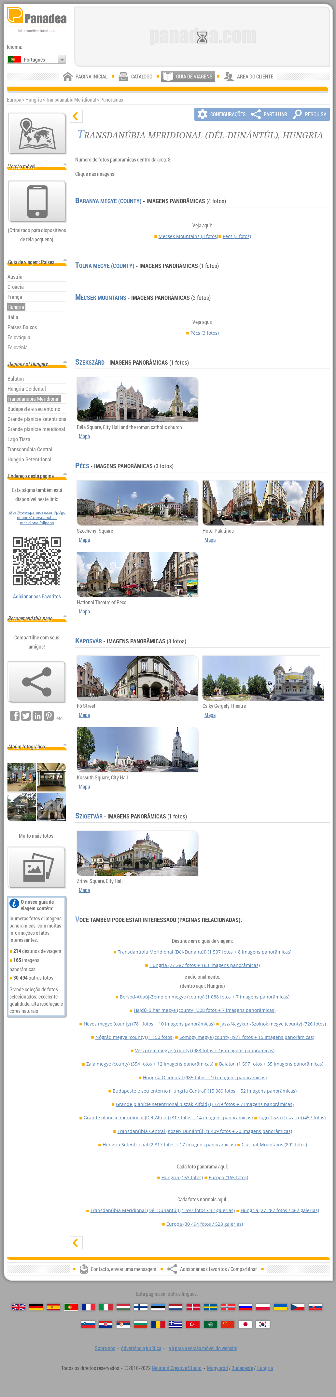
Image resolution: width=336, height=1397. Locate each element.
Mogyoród (217, 1368)
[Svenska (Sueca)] (210, 1307)
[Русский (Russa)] (245, 1307)
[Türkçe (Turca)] (193, 1324)
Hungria (33, 99)
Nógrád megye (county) (134, 1037)
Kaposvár (88, 641)
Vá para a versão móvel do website (203, 1348)
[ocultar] (76, 116)
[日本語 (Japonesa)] (245, 1324)
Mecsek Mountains (188, 236)
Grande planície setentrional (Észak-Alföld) (205, 1104)
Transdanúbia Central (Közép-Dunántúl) (205, 1131)
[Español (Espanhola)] (54, 1307)
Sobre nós (105, 1348)
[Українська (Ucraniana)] (280, 1307)
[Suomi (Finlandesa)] (141, 1307)
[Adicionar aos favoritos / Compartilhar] (37, 682)
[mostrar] (76, 1242)
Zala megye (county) (149, 1064)
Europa (228, 1177)
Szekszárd (90, 362)
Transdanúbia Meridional (71, 99)
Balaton (271, 1064)
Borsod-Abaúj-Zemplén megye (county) (204, 997)
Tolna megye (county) (104, 266)
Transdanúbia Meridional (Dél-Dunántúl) (204, 952)
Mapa (84, 436)
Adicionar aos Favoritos (37, 596)
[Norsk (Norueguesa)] (228, 1307)
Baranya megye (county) (108, 201)
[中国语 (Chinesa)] (228, 1324)
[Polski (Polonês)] (263, 1307)
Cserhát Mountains (274, 1144)
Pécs (237, 236)
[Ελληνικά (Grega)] (175, 1324)
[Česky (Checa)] (298, 1307)
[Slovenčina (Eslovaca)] (315, 1307)
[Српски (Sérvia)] (123, 1324)
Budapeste (242, 1368)
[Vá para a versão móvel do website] (37, 201)
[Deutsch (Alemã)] (36, 1307)
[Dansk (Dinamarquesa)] (193, 1307)
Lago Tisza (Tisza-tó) (292, 1117)
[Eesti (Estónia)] (158, 1307)
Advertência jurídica (141, 1348)
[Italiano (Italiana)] (106, 1307)
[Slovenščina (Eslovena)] (88, 1324)
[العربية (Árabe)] (210, 1324)
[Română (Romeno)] (158, 1324)
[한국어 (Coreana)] (263, 1324)
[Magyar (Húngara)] (123, 1307)
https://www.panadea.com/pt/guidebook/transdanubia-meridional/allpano (36, 517)
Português (34, 59)
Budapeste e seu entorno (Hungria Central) (205, 1091)
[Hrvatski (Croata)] (106, 1324)
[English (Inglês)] (19, 1307)
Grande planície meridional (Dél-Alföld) (168, 1117)
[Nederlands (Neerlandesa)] (176, 1307)
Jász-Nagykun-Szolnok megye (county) (273, 1024)
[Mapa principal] (37, 134)
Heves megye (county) (149, 1024)
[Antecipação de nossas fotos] (37, 867)
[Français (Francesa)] (88, 1307)
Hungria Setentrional (169, 1144)
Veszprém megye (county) (204, 1050)
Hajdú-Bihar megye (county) (204, 1010)
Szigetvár (89, 816)
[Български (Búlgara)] (140, 1324)
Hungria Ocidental (205, 1077)
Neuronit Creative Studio (177, 1368)
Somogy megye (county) (246, 1037)
